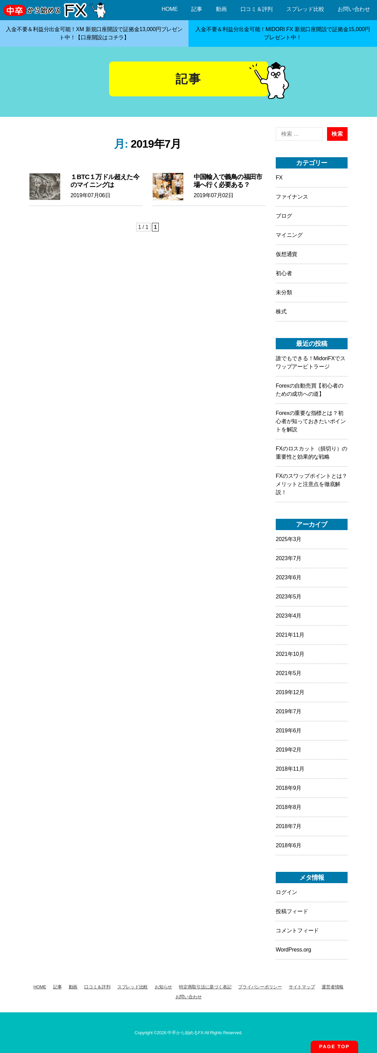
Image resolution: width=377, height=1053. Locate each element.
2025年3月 (288, 539)
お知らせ (163, 986)
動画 (221, 9)
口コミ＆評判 (256, 9)
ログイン (286, 892)
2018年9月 (288, 788)
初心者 (284, 273)
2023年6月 (288, 577)
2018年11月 (290, 769)
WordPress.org (293, 950)
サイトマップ (302, 986)
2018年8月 (288, 807)
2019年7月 (288, 711)
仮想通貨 (286, 254)
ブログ (284, 216)
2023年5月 (288, 596)
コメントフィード (297, 930)
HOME (169, 9)
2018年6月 (288, 845)
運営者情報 (332, 986)
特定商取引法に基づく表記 (205, 986)
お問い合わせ (354, 9)
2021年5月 (288, 673)
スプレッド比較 (305, 9)
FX (279, 177)
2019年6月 (288, 730)
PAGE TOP (334, 1046)
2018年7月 (288, 826)
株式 (281, 311)
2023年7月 (288, 558)
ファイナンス (292, 197)
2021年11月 (290, 635)
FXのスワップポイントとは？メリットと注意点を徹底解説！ (311, 484)
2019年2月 (288, 750)
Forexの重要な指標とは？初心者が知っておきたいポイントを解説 (311, 421)
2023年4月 (288, 616)
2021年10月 (290, 654)
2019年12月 (290, 692)
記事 (196, 9)
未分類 (284, 292)
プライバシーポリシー (260, 986)
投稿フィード (292, 911)
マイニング (289, 235)
